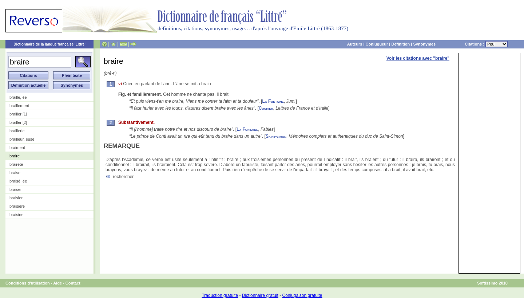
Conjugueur (377, 44)
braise (14, 172)
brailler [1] (18, 114)
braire (14, 156)
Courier (266, 108)
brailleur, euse (22, 139)
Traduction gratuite (220, 295)
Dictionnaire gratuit (260, 295)
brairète (16, 164)
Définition (400, 44)
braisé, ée (18, 181)
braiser (15, 189)
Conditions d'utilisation (27, 283)
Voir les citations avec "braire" (417, 58)
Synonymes (424, 44)
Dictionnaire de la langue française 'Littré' (49, 44)
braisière (17, 206)
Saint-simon (276, 136)
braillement (19, 105)
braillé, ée (18, 97)
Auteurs (354, 44)
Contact (73, 283)
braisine (16, 214)
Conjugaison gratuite (302, 295)
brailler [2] (18, 122)
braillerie (17, 131)
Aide (57, 283)
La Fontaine (273, 101)
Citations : (486, 44)
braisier (16, 198)
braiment (17, 147)
